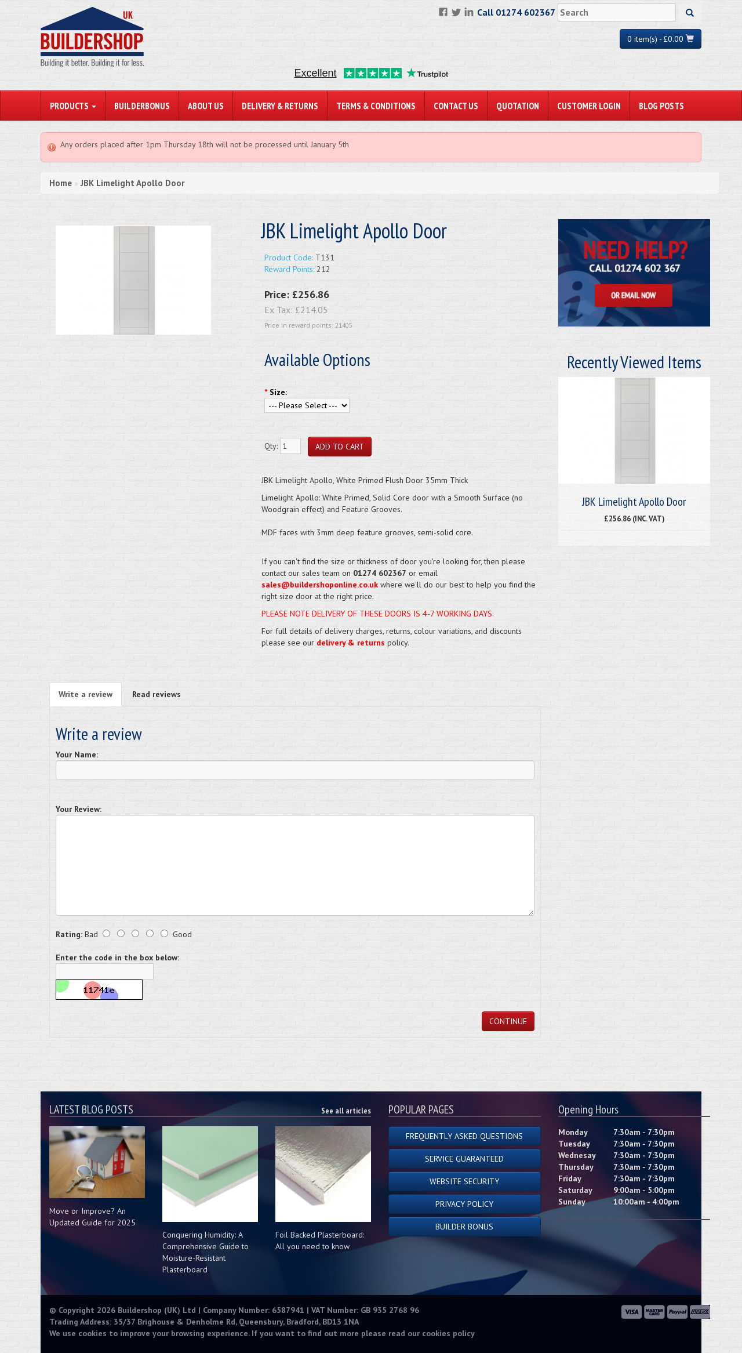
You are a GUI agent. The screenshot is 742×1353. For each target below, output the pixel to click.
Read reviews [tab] (156, 694)
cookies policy (448, 1333)
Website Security (464, 1181)
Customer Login (589, 105)
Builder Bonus (464, 1226)
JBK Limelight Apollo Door (132, 182)
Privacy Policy (464, 1204)
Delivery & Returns (280, 105)
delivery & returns (351, 642)
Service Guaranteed (464, 1159)
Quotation (517, 105)
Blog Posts (661, 105)
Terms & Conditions (376, 105)
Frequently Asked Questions (464, 1136)
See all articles (346, 1110)
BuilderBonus (142, 105)
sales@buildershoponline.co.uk (319, 584)
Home (60, 182)
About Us (206, 105)
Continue (508, 1021)
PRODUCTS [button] (73, 105)
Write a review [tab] (85, 694)
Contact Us (456, 105)
